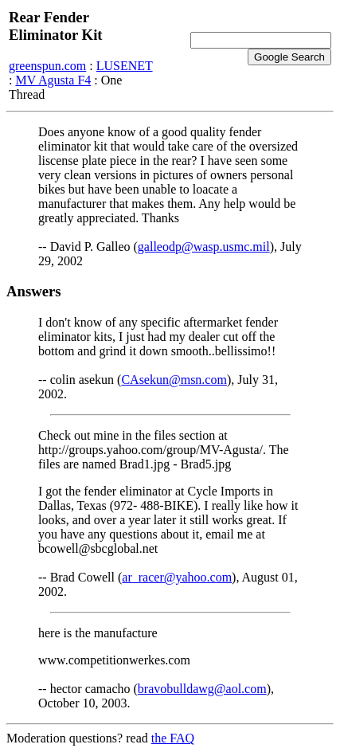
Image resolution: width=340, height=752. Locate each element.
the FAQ (172, 738)
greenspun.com (47, 65)
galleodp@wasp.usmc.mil (204, 246)
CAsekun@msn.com (174, 379)
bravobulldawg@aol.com (202, 688)
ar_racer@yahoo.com (177, 577)
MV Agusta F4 (53, 80)
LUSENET (124, 65)
